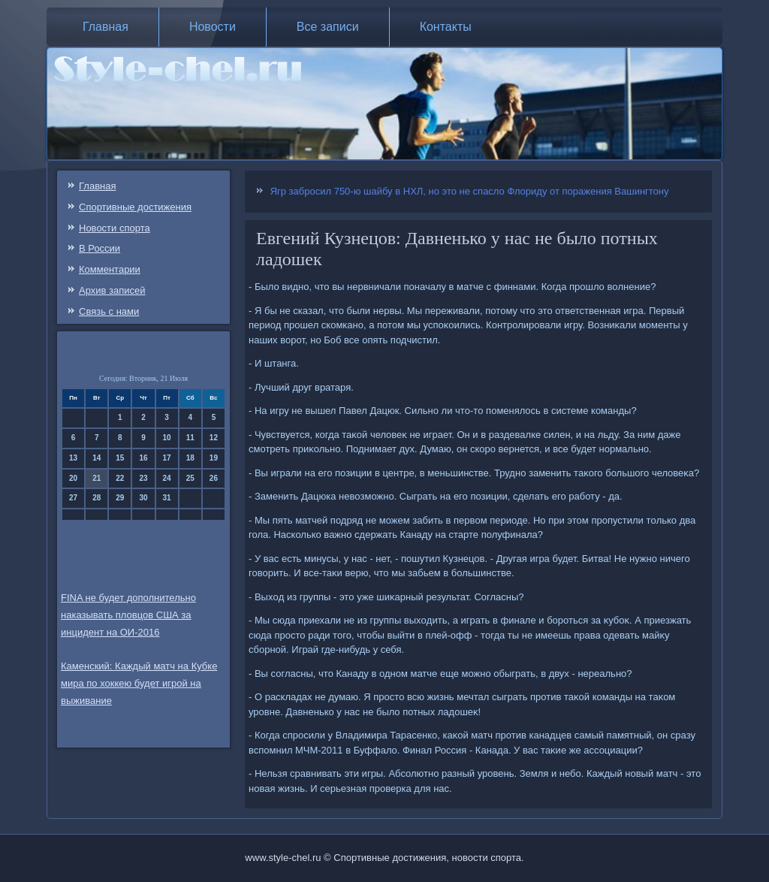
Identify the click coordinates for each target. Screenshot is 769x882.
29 (120, 498)
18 (190, 458)
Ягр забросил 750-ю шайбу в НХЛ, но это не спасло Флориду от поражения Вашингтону (469, 191)
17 (167, 458)
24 (167, 478)
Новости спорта (114, 228)
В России (99, 248)
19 (214, 458)
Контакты (446, 26)
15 (120, 458)
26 (214, 478)
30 (143, 498)
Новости (212, 26)
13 (73, 458)
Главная (105, 26)
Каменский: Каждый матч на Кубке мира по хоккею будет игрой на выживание (139, 683)
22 (120, 478)
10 (167, 437)
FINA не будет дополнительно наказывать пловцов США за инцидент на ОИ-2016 (128, 615)
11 (190, 437)
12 (214, 437)
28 (96, 498)
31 (167, 498)
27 (73, 498)
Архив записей (112, 290)
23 (143, 478)
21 (96, 478)
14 (96, 458)
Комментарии (109, 269)
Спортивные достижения (135, 207)
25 (190, 478)
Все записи (328, 26)
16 (143, 458)
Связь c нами (109, 311)
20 (73, 478)
